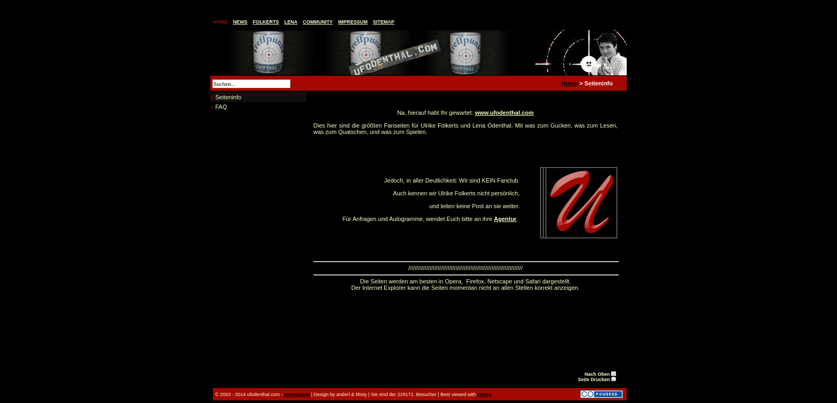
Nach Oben (600, 374)
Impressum (352, 22)
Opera (484, 394)
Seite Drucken (597, 379)
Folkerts (266, 22)
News (240, 22)
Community (318, 22)
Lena (291, 22)
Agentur (505, 219)
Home (220, 22)
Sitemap (383, 22)
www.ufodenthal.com (504, 112)
